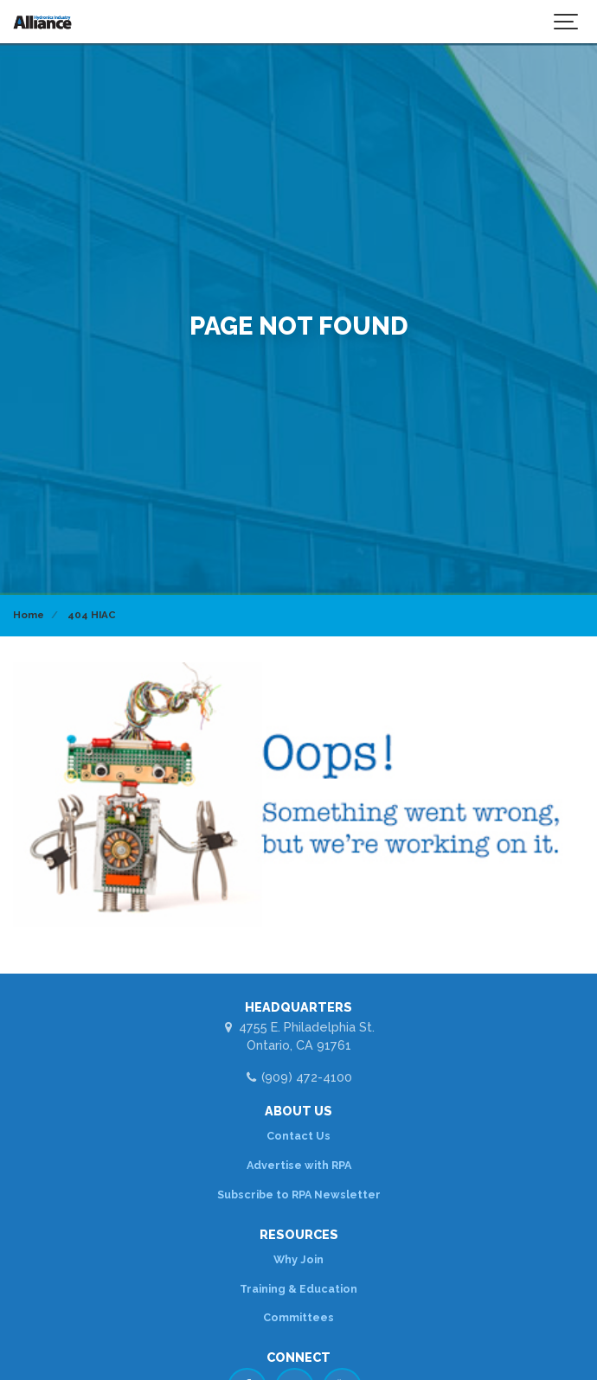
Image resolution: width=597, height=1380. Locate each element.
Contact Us (298, 1135)
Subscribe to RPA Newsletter (299, 1194)
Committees (298, 1317)
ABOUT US (298, 1110)
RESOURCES (299, 1234)
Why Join (298, 1259)
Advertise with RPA (299, 1165)
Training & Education (298, 1288)
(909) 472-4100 (298, 1077)
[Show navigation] (566, 21)
